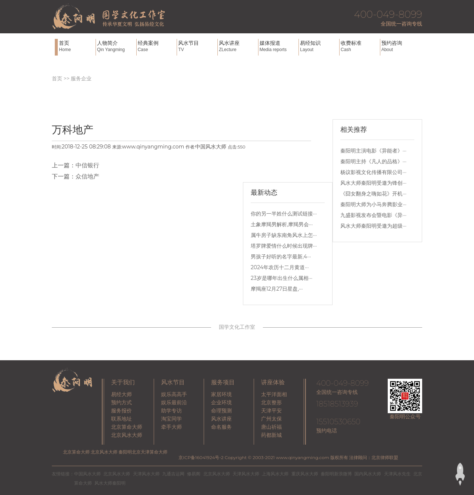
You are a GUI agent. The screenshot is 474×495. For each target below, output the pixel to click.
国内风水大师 (367, 473)
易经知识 (319, 46)
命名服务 (221, 427)
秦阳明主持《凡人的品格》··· (373, 161)
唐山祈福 (271, 427)
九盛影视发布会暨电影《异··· (373, 215)
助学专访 (171, 410)
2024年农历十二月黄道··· (280, 267)
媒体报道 (278, 46)
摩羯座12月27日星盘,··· (277, 288)
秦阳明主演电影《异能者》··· (373, 150)
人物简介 (116, 46)
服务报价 (121, 410)
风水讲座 (238, 46)
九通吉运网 (173, 473)
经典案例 (157, 46)
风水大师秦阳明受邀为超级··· (373, 226)
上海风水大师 (275, 473)
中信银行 (87, 165)
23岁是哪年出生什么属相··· (281, 278)
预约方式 (121, 402)
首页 (76, 46)
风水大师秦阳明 (110, 483)
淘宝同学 (171, 418)
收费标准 (359, 46)
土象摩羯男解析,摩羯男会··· (282, 224)
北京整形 (271, 402)
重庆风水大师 (304, 473)
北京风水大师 (126, 435)
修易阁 (193, 473)
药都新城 (271, 435)
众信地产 (87, 176)
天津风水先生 (397, 473)
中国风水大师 (87, 473)
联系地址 (121, 418)
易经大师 (121, 394)
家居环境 (221, 394)
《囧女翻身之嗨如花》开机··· (373, 193)
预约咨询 (400, 46)
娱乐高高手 (174, 394)
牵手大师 (171, 427)
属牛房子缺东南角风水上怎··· (284, 235)
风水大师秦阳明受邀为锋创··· (373, 183)
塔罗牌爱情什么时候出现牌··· (284, 246)
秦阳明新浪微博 (336, 473)
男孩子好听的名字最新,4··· (281, 256)
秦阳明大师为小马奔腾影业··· (373, 204)
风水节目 (197, 46)
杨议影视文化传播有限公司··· (373, 172)
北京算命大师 (126, 427)
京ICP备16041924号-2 (200, 457)
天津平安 (271, 410)
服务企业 (81, 78)
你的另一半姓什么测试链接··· (284, 213)
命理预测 (221, 410)
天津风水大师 (146, 473)
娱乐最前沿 (174, 402)
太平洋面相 (274, 394)
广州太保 (271, 418)
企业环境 (221, 402)
